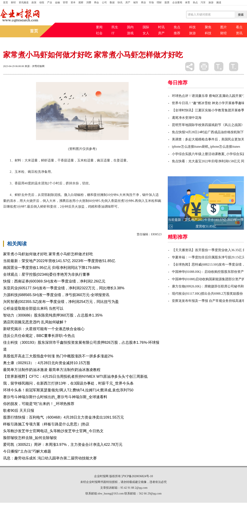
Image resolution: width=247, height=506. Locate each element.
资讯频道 (24, 2)
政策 (33, 2)
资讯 (239, 33)
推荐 (177, 33)
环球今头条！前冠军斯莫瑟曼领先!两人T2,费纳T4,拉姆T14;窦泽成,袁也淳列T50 (68, 390)
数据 (112, 2)
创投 (41, 2)
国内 (130, 27)
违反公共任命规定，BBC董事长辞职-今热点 (39, 336)
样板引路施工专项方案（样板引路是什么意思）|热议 (46, 424)
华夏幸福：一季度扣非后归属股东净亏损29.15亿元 (208, 257)
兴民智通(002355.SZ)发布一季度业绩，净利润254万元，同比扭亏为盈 (61, 302)
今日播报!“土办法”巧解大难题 (27, 451)
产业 (49, 2)
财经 (13, 2)
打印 (204, 66)
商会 (96, 2)
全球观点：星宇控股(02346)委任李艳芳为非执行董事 (46, 274)
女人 (146, 33)
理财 (159, 2)
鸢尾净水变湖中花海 (187, 117)
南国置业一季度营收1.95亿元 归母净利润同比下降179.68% (51, 268)
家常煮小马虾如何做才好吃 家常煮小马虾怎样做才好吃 (48, 254)
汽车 (203, 2)
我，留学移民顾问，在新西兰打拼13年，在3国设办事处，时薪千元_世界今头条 (68, 383)
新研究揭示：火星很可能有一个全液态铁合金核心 (44, 329)
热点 (195, 2)
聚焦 (208, 27)
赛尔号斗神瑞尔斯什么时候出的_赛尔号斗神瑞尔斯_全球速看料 (55, 397)
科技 (192, 27)
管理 (65, 2)
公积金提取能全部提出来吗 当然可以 (33, 308)
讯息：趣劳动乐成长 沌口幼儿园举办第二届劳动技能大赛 (50, 458)
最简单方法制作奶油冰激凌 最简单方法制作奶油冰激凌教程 (51, 370)
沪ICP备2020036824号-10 (137, 476)
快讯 (120, 2)
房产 (127, 2)
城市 (135, 2)
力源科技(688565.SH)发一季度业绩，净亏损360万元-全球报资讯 (56, 295)
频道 (218, 2)
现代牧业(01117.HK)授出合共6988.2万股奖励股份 (207, 293)
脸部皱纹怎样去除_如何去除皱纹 (30, 438)
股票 (166, 2)
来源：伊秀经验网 (34, 66)
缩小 (233, 66)
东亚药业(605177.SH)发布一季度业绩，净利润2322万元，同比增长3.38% (63, 288)
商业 (143, 2)
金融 (57, 2)
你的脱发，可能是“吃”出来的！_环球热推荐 (38, 404)
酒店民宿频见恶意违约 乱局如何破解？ (35, 322)
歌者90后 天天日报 (18, 410)
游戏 (130, 33)
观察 (80, 2)
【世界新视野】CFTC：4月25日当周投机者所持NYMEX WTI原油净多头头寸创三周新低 (75, 376)
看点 (239, 27)
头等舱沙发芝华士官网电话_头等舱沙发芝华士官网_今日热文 (53, 431)
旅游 (211, 2)
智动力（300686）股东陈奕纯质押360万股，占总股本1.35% (53, 315)
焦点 (177, 27)
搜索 (241, 14)
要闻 (99, 27)
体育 (187, 2)
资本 (73, 2)
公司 (104, 2)
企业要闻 (177, 2)
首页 (5, 2)
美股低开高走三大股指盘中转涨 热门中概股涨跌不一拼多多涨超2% (58, 356)
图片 (223, 27)
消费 (88, 2)
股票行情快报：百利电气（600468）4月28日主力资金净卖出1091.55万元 (63, 417)
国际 (146, 27)
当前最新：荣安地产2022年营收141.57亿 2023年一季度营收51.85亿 (59, 261)
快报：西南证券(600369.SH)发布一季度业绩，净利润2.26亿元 (54, 281)
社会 (99, 33)
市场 (151, 2)
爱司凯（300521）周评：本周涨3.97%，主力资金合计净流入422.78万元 (62, 444)
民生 (115, 27)
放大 (218, 66)
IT (113, 33)
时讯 (161, 27)
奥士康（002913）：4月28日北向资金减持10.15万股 (46, 363)
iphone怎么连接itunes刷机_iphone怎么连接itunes (206, 146)
